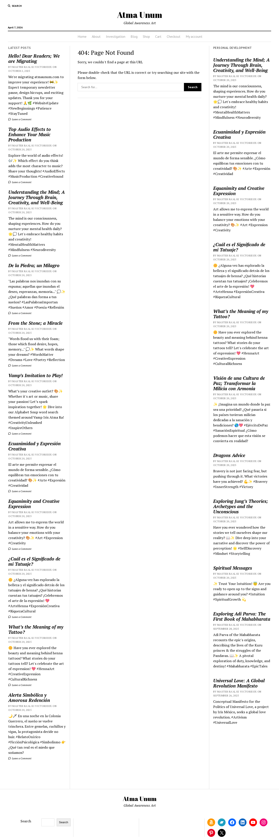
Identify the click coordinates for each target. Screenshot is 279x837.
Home (82, 36)
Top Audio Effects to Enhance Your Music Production (29, 134)
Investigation (115, 36)
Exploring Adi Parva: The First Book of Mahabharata (241, 616)
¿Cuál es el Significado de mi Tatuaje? (34, 561)
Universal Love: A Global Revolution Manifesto (239, 683)
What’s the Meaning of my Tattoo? (35, 629)
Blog (134, 36)
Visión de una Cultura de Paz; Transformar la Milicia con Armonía (239, 383)
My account (194, 36)
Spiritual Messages (232, 568)
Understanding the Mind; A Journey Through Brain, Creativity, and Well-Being (36, 197)
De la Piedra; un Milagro (34, 265)
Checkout (173, 36)
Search (25, 821)
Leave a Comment (19, 119)
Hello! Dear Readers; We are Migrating (34, 58)
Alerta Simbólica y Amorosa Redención (29, 697)
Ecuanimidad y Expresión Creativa (34, 446)
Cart (158, 36)
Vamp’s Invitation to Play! (35, 375)
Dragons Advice (229, 455)
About (96, 36)
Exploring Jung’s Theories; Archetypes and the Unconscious (240, 506)
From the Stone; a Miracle (35, 323)
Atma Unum (139, 14)
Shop (146, 36)
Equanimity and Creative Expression (34, 503)
